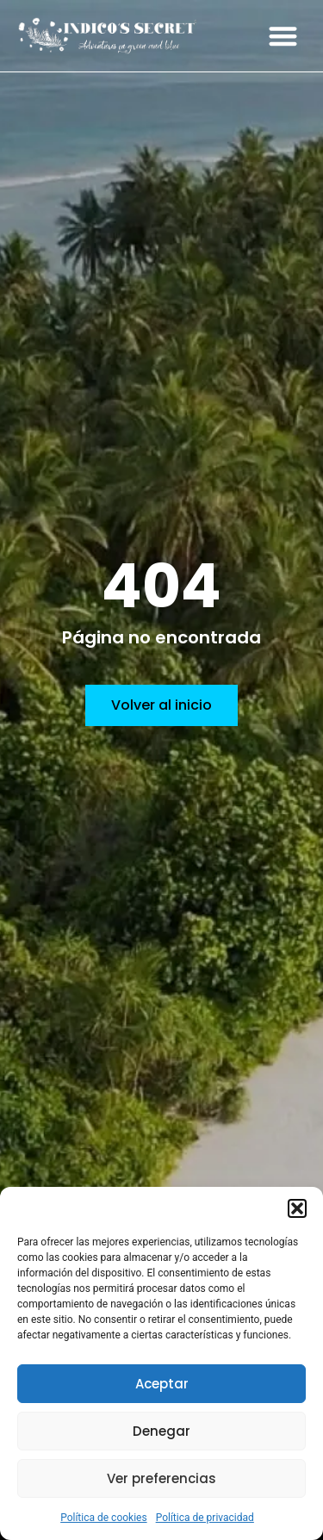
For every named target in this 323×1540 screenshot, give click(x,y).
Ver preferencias (161, 1478)
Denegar (161, 1431)
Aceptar (162, 1384)
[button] (297, 1208)
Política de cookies (103, 1518)
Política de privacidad (205, 1518)
